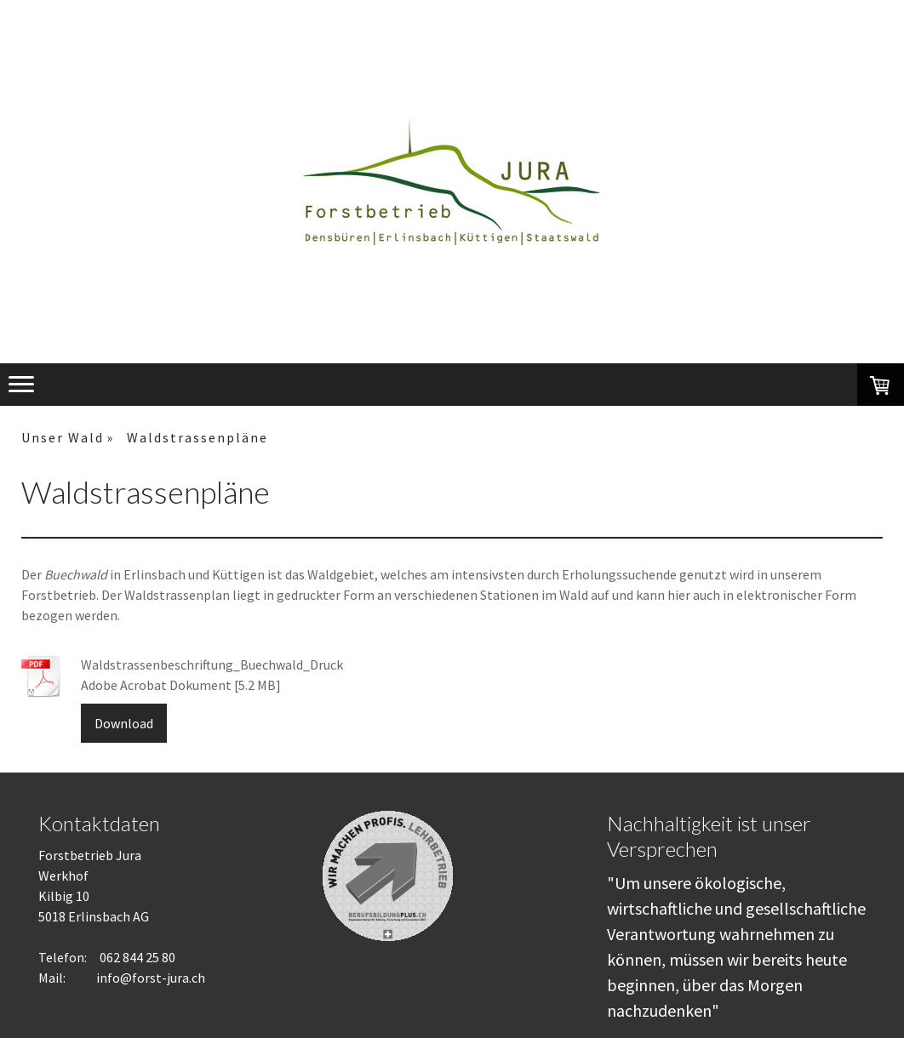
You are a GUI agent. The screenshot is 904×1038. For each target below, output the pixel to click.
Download (123, 723)
